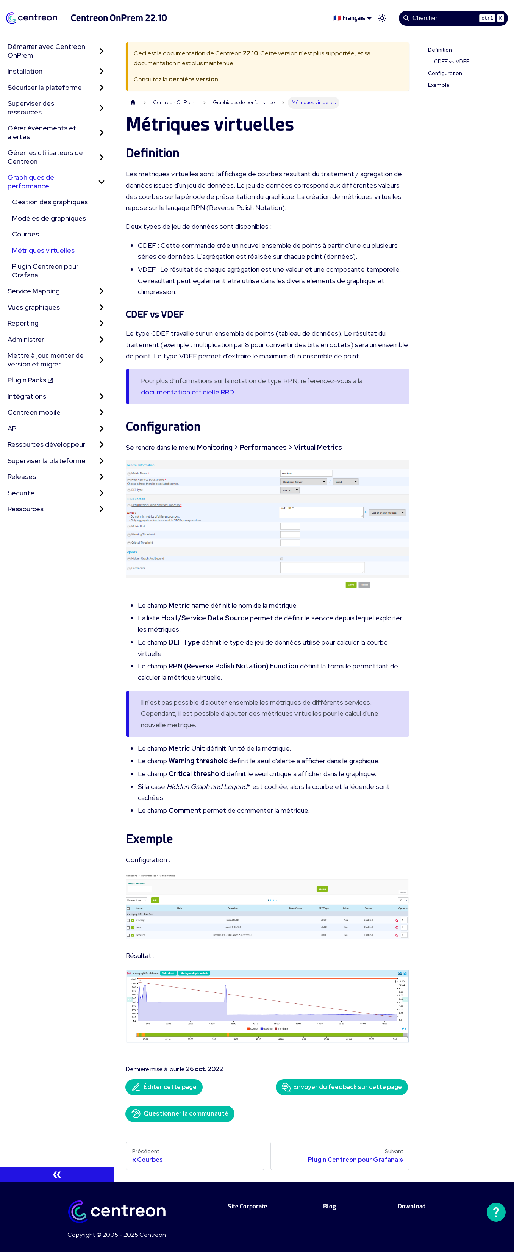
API (13, 428)
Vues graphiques (34, 307)
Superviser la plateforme (47, 460)
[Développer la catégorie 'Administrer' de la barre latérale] (101, 339)
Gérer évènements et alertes (42, 132)
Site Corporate (247, 1206)
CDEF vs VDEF (451, 61)
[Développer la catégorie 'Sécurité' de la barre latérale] (101, 493)
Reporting (23, 323)
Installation (25, 71)
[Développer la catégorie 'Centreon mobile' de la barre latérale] (101, 412)
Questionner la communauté (179, 1113)
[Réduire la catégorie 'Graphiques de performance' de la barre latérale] (101, 181)
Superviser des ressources (31, 107)
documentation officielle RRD (187, 392)
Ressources (26, 508)
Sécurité (21, 492)
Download (412, 1206)
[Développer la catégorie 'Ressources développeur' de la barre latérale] (101, 444)
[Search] (453, 18)
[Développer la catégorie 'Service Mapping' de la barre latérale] (101, 291)
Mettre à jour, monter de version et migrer (46, 359)
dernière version (193, 79)
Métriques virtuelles (43, 250)
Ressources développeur (46, 444)
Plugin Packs (30, 380)
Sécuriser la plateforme (45, 87)
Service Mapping (34, 290)
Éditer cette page (164, 1087)
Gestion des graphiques (50, 201)
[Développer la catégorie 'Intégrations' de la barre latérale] (101, 396)
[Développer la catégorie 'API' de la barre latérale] (101, 428)
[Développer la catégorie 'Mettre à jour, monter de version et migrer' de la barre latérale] (101, 359)
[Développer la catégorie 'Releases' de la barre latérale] (101, 477)
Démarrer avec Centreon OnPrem (46, 50)
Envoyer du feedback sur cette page (342, 1087)
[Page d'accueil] (133, 102)
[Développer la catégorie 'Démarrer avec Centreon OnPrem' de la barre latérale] (101, 51)
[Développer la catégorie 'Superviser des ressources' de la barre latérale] (101, 107)
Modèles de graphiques (49, 218)
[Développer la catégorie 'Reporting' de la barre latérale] (101, 323)
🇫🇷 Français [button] (349, 18)
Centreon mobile (34, 412)
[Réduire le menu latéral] (57, 1174)
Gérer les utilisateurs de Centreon (45, 157)
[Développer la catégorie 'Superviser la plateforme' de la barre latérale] (101, 461)
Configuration (445, 73)
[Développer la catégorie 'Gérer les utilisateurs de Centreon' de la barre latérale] (101, 157)
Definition (440, 49)
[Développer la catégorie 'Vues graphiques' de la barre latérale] (101, 307)
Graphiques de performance (31, 181)
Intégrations (27, 396)
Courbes (25, 234)
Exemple (439, 84)
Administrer (26, 339)
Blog (329, 1206)
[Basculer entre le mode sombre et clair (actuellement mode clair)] (382, 18)
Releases (22, 476)
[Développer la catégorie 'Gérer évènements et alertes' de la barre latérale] (101, 132)
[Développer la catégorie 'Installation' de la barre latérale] (101, 71)
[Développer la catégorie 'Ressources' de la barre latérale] (101, 509)
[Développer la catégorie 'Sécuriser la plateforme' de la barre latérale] (101, 87)
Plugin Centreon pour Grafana (45, 270)
